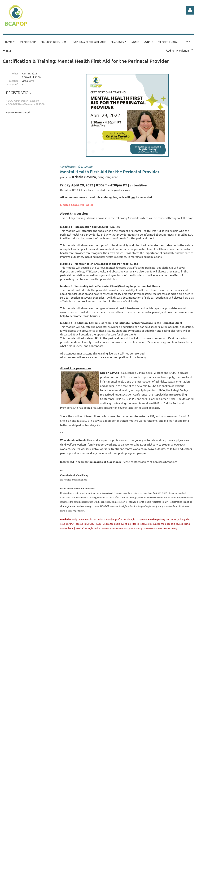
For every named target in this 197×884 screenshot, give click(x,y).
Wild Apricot (153, 868)
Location (14, 80)
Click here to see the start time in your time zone (103, 189)
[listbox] (180, 50)
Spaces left (13, 84)
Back (9, 51)
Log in (190, 10)
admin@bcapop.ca (74, 829)
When (15, 73)
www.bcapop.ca (39, 829)
